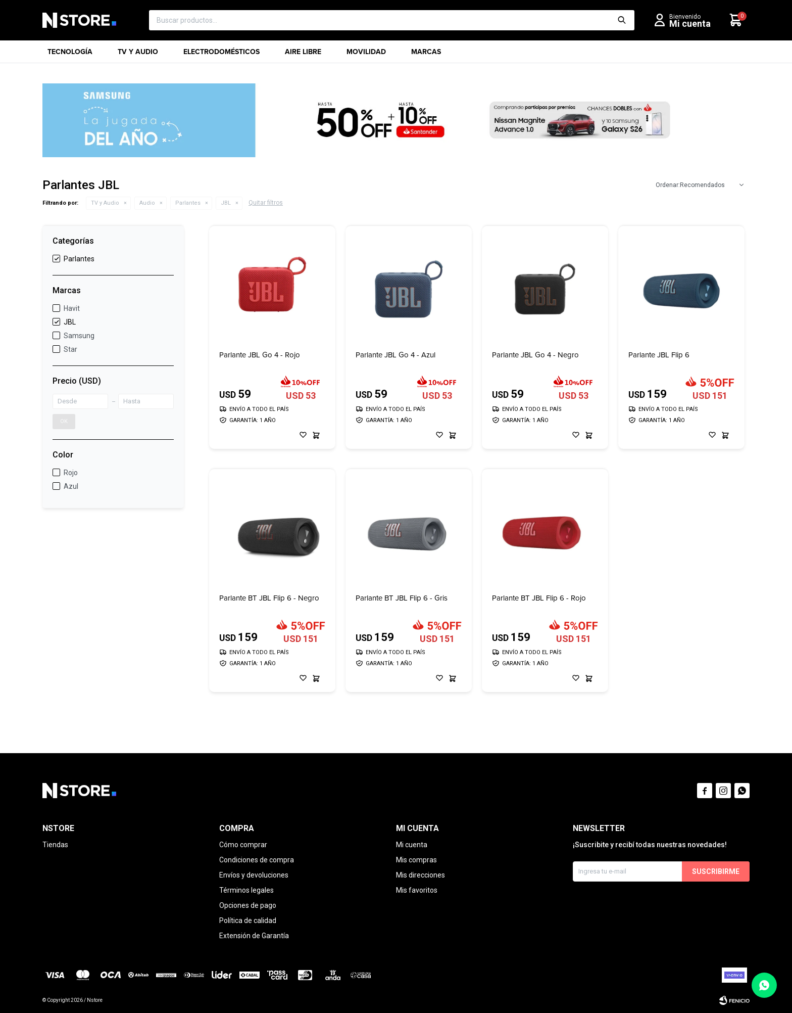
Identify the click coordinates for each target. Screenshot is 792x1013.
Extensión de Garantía (254, 936)
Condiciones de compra (256, 860)
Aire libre (303, 55)
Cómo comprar (243, 845)
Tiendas (55, 845)
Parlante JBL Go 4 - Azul (395, 355)
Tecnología (69, 55)
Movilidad (366, 55)
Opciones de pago (247, 905)
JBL (226, 203)
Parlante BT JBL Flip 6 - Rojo (539, 598)
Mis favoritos (416, 890)
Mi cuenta (411, 845)
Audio (147, 203)
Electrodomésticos (221, 55)
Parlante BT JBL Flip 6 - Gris (402, 598)
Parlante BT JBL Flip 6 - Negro (269, 598)
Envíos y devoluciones (253, 875)
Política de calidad (247, 920)
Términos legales (246, 890)
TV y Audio (138, 55)
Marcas (426, 55)
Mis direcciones (420, 875)
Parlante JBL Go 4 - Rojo (259, 355)
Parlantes (188, 203)
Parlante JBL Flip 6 (658, 355)
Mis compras (416, 860)
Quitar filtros (266, 202)
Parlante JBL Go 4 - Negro (535, 355)
